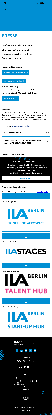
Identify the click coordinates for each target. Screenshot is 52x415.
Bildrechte (29, 407)
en (44, 3)
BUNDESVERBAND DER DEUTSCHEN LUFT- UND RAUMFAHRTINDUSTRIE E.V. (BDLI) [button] (22, 141)
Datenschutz (16, 407)
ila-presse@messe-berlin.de (21, 126)
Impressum (23, 407)
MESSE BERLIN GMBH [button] (12, 132)
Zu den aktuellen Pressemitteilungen (14, 72)
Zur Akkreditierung (9, 98)
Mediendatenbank (24, 178)
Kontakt (35, 407)
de (41, 3)
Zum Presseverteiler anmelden (12, 81)
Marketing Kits (42, 192)
